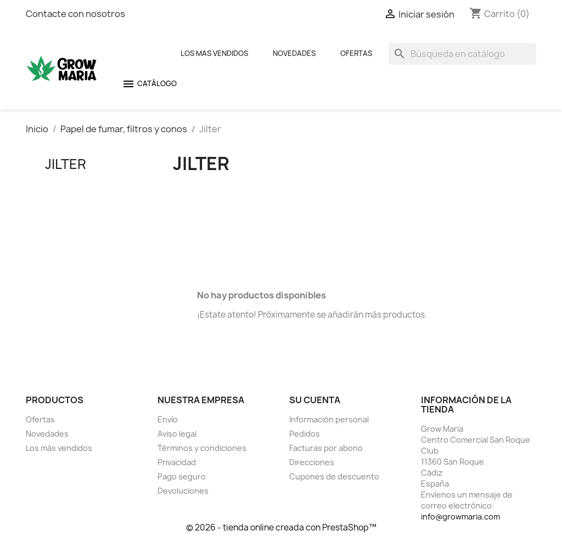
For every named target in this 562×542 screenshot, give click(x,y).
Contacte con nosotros (75, 14)
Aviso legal (177, 433)
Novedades (294, 53)
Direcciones (311, 462)
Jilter (65, 164)
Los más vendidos (59, 448)
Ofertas (356, 53)
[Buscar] (462, 54)
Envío (168, 419)
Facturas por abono (326, 448)
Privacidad (177, 462)
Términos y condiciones (202, 448)
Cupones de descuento (334, 476)
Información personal (329, 419)
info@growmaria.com (460, 516)
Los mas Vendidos (214, 53)
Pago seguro (182, 476)
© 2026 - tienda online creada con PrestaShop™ (281, 527)
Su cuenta (314, 400)
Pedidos (304, 433)
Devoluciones (183, 490)
